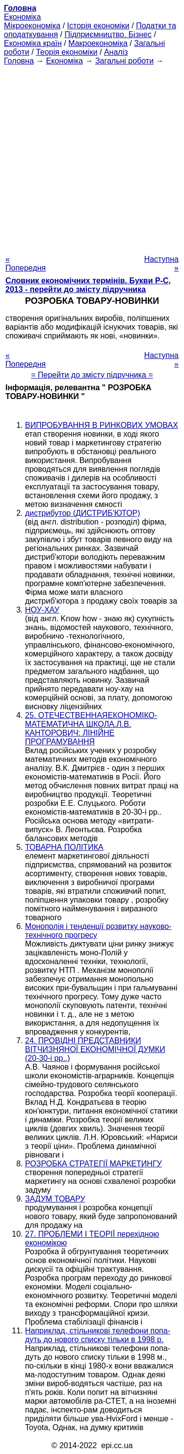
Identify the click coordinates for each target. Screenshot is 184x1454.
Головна (19, 61)
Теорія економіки (66, 52)
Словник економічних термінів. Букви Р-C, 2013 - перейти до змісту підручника (88, 285)
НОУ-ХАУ (42, 610)
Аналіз (116, 52)
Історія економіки (98, 25)
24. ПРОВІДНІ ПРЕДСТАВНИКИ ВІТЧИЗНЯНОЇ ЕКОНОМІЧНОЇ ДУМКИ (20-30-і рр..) (95, 1049)
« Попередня (25, 263)
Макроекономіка (98, 43)
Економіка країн (33, 43)
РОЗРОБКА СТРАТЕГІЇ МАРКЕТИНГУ (93, 1163)
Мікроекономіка (32, 25)
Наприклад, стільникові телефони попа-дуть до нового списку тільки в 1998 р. (97, 1335)
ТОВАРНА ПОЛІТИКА (64, 847)
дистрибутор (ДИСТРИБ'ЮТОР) (82, 513)
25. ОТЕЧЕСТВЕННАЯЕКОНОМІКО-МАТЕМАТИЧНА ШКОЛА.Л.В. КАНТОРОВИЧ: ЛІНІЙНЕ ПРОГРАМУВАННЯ (91, 728)
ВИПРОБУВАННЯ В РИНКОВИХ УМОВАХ (101, 425)
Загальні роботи (124, 61)
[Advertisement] (92, 157)
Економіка (22, 17)
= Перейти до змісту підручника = (92, 375)
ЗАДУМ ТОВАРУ (55, 1199)
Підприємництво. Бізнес (108, 34)
